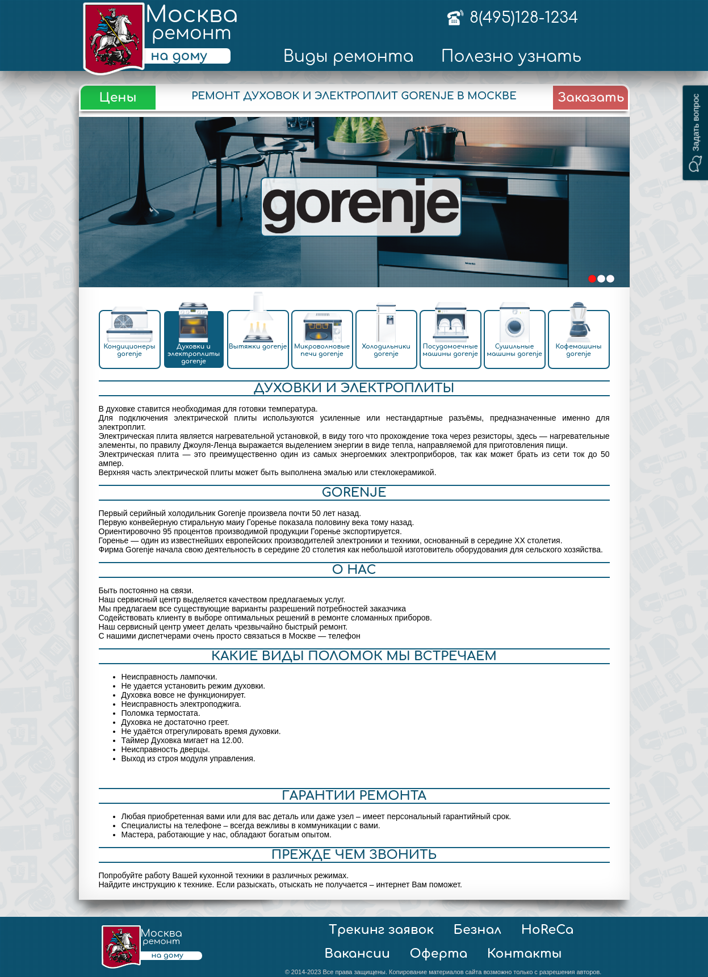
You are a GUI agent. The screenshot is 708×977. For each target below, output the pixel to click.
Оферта (438, 954)
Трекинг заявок (381, 930)
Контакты (524, 954)
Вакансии (357, 954)
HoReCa (547, 930)
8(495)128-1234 (524, 17)
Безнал (478, 930)
